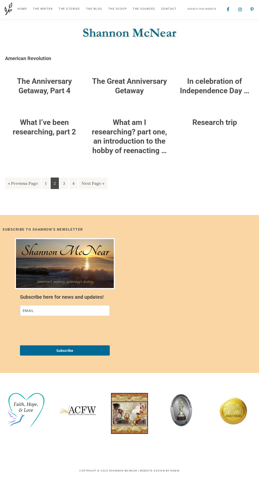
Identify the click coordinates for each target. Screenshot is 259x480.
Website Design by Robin (160, 470)
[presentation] (58, 330)
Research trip (214, 122)
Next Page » (92, 184)
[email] (65, 310)
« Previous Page (23, 184)
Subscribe (64, 350)
